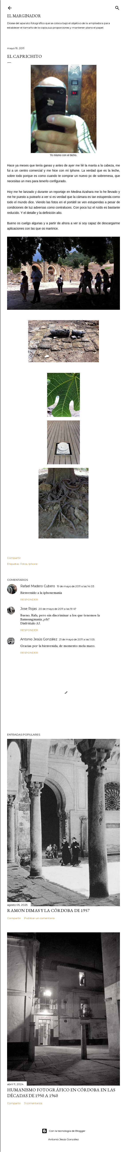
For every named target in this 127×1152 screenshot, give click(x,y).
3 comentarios (33, 1103)
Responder (29, 599)
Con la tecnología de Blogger (63, 1131)
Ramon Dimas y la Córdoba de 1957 (48, 910)
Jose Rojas (28, 609)
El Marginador (24, 15)
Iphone (33, 563)
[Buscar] (117, 7)
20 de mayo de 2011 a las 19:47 (57, 608)
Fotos (23, 563)
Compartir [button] (14, 558)
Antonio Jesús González (38, 639)
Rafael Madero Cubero (37, 586)
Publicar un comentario (39, 918)
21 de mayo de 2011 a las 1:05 (76, 639)
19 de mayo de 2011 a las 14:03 (75, 586)
